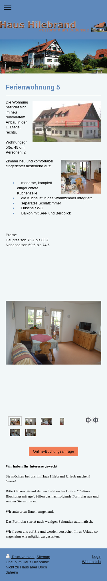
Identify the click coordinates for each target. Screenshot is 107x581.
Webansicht (91, 562)
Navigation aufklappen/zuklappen (53, 7)
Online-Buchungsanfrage (53, 451)
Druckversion (20, 557)
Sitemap (43, 557)
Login (96, 556)
